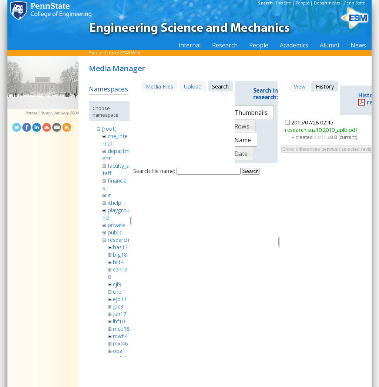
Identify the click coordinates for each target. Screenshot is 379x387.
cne (117, 291)
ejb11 (120, 299)
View (299, 86)
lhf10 (119, 321)
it (109, 195)
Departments (327, 3)
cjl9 (117, 284)
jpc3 (118, 306)
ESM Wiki (130, 52)
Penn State (354, 3)
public (115, 232)
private (116, 224)
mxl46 (120, 343)
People (302, 3)
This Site (283, 3)
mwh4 (120, 336)
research (118, 239)
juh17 (119, 313)
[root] (109, 128)
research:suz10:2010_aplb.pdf (321, 129)
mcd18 (121, 328)
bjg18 (120, 254)
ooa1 (119, 350)
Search (250, 171)
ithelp (114, 202)
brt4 (118, 262)
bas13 (120, 247)
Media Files (159, 86)
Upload (193, 86)
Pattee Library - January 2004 (51, 113)
